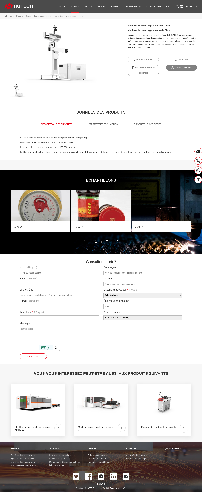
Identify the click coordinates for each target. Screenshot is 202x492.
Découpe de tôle (56, 465)
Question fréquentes (97, 459)
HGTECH (101, 484)
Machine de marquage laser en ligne (67, 16)
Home (11, 16)
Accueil (62, 6)
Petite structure (143, 59)
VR (167, 6)
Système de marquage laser (38, 16)
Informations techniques (137, 459)
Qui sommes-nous (133, 6)
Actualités (115, 6)
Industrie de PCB (57, 459)
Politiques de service (97, 455)
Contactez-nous (153, 6)
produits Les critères (152, 125)
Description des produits (52, 125)
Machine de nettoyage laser (23, 465)
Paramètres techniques (103, 125)
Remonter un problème (98, 462)
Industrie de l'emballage (60, 455)
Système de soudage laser (23, 462)
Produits (75, 6)
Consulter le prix (181, 67)
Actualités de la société (136, 455)
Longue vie (181, 59)
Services (101, 6)
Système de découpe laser (23, 455)
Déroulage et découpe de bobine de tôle (65, 462)
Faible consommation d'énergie (143, 70)
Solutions (88, 6)
